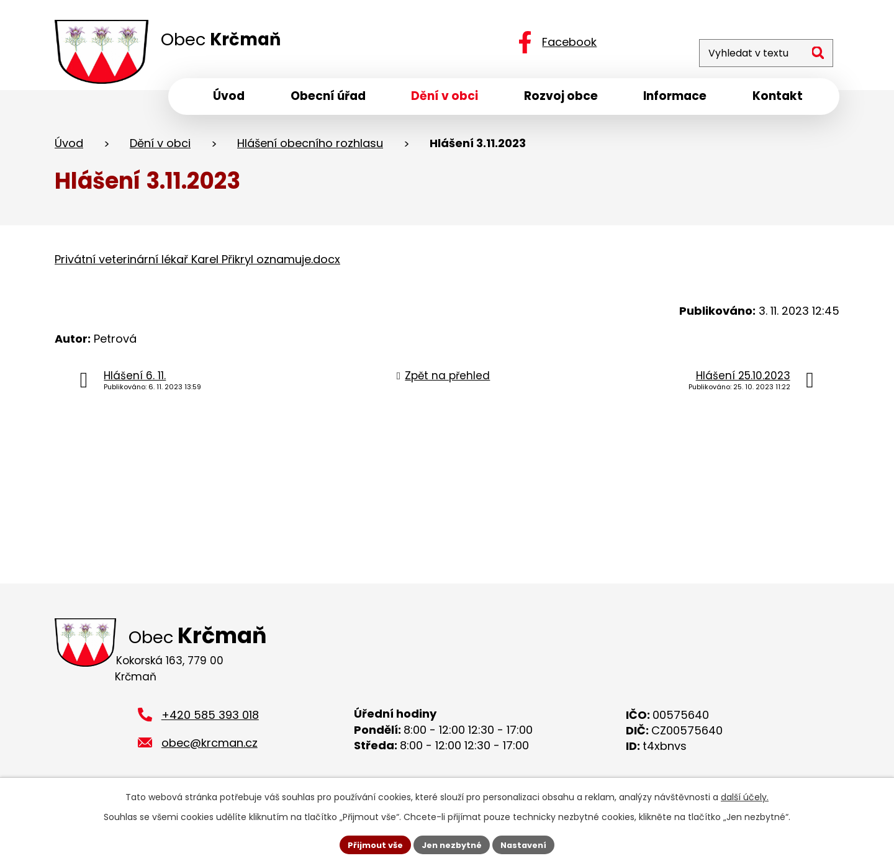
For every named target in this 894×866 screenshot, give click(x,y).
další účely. (745, 795)
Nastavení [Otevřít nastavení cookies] (529, 843)
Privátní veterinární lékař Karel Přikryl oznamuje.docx (197, 264)
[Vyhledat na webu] (752, 42)
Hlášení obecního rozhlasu (310, 148)
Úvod (69, 148)
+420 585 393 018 (210, 708)
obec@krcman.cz (209, 736)
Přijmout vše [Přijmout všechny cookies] (369, 843)
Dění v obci (160, 148)
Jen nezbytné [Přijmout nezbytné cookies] (451, 843)
